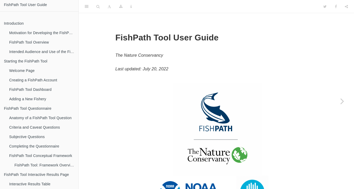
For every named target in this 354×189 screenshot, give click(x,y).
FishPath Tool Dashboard (30, 89)
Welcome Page (22, 71)
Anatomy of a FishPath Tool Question (40, 118)
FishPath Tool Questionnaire (27, 108)
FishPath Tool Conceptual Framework (40, 156)
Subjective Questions (27, 137)
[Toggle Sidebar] (86, 6)
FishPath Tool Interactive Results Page (36, 174)
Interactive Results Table (29, 184)
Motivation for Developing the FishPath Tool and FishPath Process (43, 33)
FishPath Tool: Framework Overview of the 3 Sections (46, 165)
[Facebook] (336, 6)
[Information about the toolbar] (131, 6)
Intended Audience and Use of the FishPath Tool (43, 52)
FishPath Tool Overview (29, 42)
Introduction (14, 23)
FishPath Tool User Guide (25, 5)
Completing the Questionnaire (34, 146)
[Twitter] (325, 6)
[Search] (98, 6)
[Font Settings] (109, 6)
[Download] (120, 6)
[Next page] (342, 101)
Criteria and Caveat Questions (34, 127)
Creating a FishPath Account (33, 80)
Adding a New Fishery (27, 99)
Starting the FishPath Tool (25, 61)
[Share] (346, 6)
